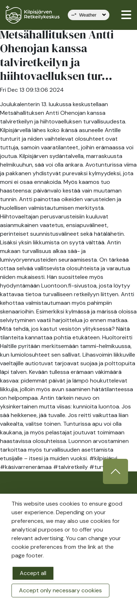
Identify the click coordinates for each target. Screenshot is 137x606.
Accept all (33, 573)
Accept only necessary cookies (60, 590)
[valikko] (126, 15)
